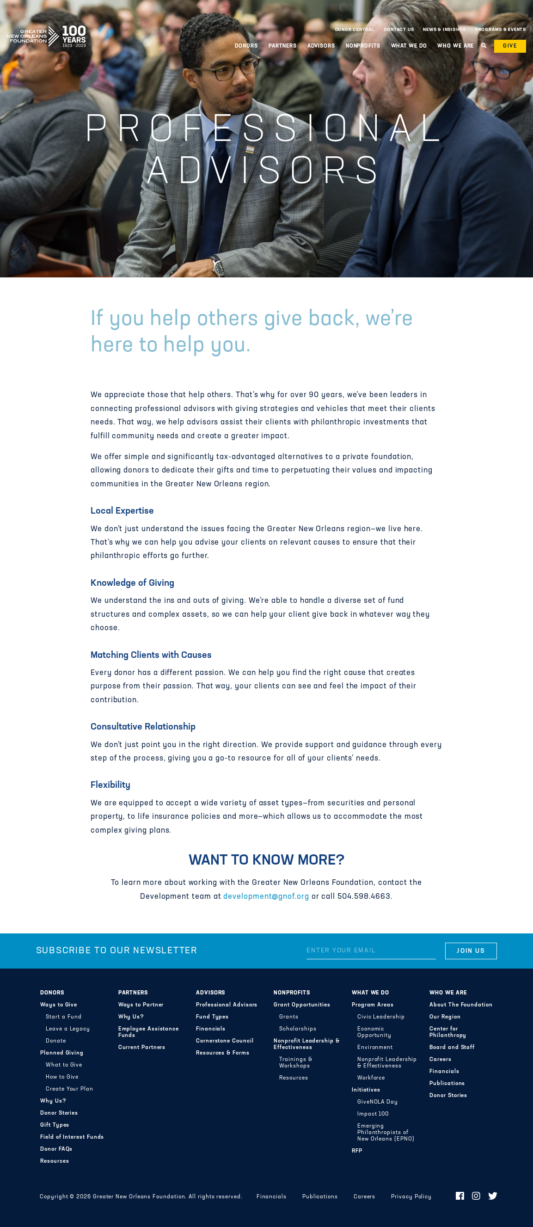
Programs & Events (500, 29)
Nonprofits (363, 46)
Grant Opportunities (302, 1005)
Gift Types (54, 1125)
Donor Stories (59, 1113)
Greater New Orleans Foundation (46, 27)
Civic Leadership (381, 1017)
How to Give (62, 1077)
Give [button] (510, 46)
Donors (246, 46)
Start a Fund (64, 1017)
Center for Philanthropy (447, 1032)
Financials (211, 1029)
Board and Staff (452, 1047)
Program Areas (373, 1005)
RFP (357, 1151)
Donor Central (354, 29)
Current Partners (142, 1047)
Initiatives (366, 1090)
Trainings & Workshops (295, 1063)
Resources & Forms (223, 1053)
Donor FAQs (56, 1149)
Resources (54, 1161)
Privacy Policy (411, 1197)
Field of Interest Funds (72, 1137)
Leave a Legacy (68, 1029)
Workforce (371, 1078)
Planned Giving (62, 1053)
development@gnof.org (266, 897)
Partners (283, 46)
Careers (440, 1059)
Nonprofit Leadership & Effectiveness (306, 1044)
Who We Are (455, 46)
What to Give (64, 1065)
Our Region (444, 1017)
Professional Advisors (226, 1005)
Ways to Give (58, 1005)
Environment (375, 1047)
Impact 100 (373, 1114)
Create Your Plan (69, 1089)
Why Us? (53, 1101)
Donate (56, 1041)
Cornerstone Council (225, 1041)
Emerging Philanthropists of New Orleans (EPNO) (386, 1132)
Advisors (321, 46)
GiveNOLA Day (377, 1102)
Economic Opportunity (374, 1032)
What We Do (409, 46)
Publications (447, 1083)
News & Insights (444, 29)
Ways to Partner (141, 1005)
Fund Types (212, 1017)
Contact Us (399, 29)
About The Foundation (460, 1005)
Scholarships (297, 1029)
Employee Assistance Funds (148, 1032)
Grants (289, 1017)
